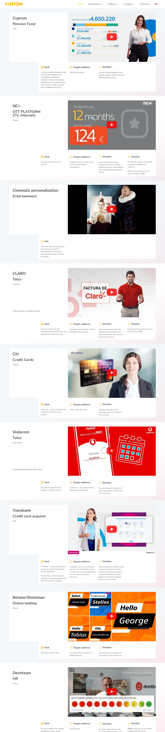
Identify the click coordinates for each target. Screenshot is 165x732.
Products (113, 4)
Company (129, 4)
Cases (80, 4)
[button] (95, 4)
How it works (95, 4)
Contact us (144, 4)
